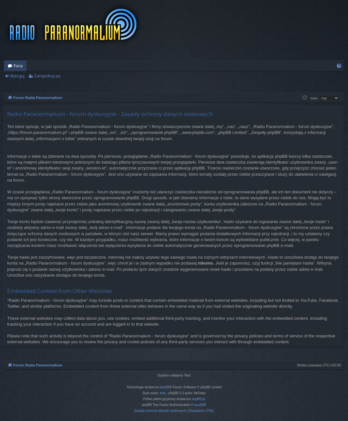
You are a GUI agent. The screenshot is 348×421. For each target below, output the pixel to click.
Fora (18, 66)
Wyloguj (17, 76)
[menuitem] (339, 65)
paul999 (200, 405)
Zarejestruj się (47, 76)
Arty (163, 393)
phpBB (165, 387)
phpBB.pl (198, 399)
